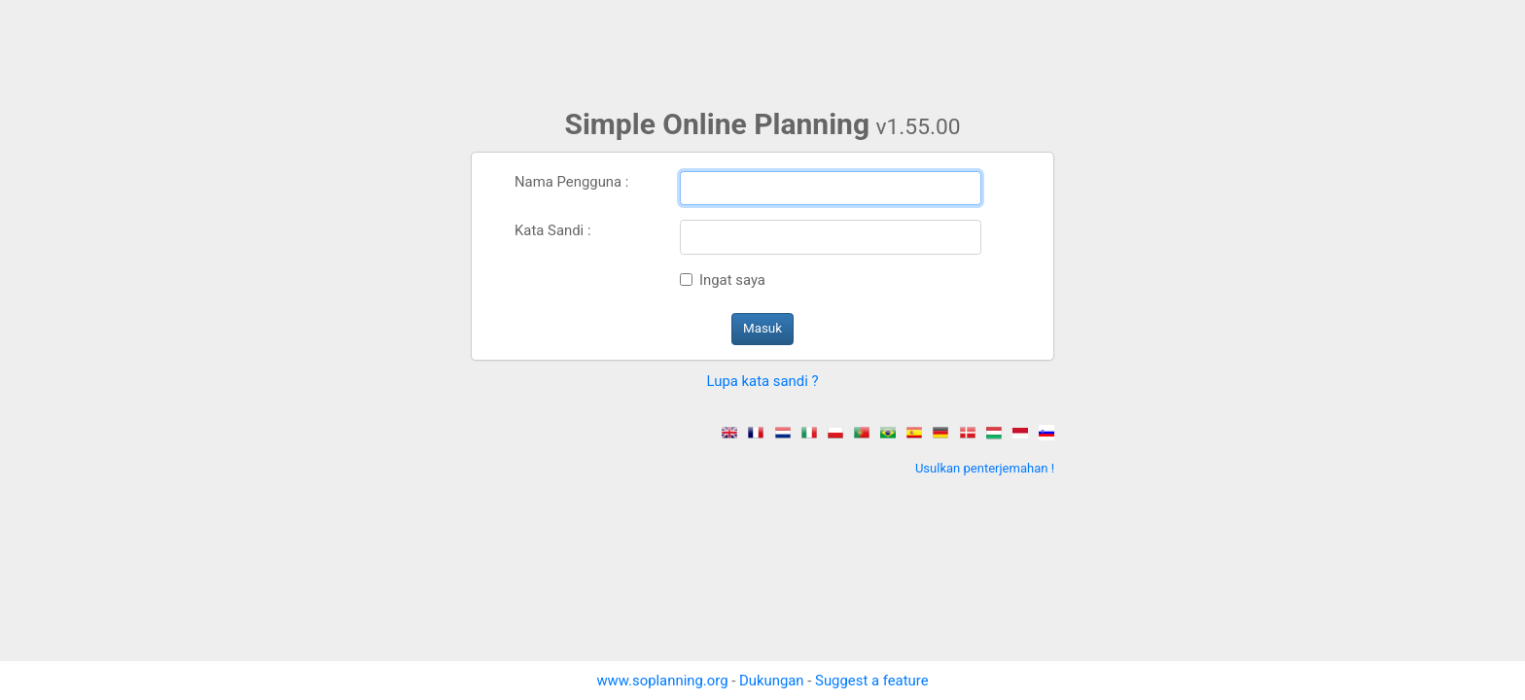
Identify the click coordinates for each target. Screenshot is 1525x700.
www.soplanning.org (661, 680)
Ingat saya (732, 280)
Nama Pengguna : (571, 182)
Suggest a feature (871, 680)
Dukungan (771, 680)
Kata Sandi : (552, 230)
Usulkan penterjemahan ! (984, 468)
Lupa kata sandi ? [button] (762, 381)
